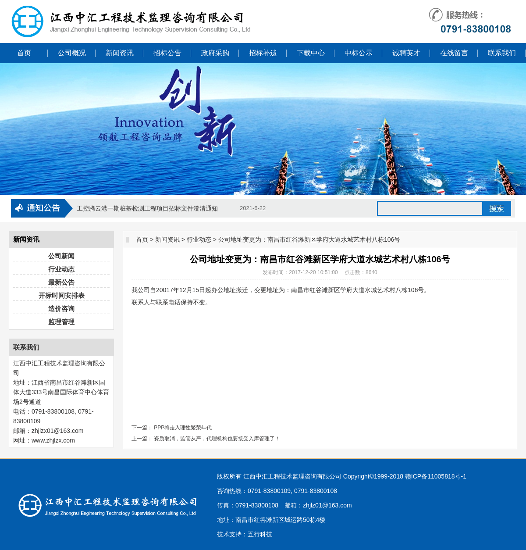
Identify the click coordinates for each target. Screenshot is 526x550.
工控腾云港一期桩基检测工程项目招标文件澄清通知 (147, 208)
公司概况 (72, 53)
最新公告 (61, 282)
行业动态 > (202, 239)
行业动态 (61, 269)
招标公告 (167, 53)
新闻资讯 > (170, 239)
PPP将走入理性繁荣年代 (183, 428)
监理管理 (61, 321)
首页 (24, 53)
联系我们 (502, 53)
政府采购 (215, 53)
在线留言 (454, 53)
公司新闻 (61, 256)
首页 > (144, 239)
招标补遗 (263, 53)
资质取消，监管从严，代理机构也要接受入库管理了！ (217, 439)
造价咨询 (61, 308)
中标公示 (359, 53)
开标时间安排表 (62, 295)
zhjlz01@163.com (327, 505)
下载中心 (311, 53)
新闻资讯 (120, 53)
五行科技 (260, 534)
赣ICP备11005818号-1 (435, 476)
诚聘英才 (406, 53)
